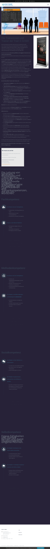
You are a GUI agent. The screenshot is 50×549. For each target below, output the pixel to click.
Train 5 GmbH (4, 545)
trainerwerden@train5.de (6, 164)
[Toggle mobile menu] (48, 4)
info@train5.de (5, 537)
